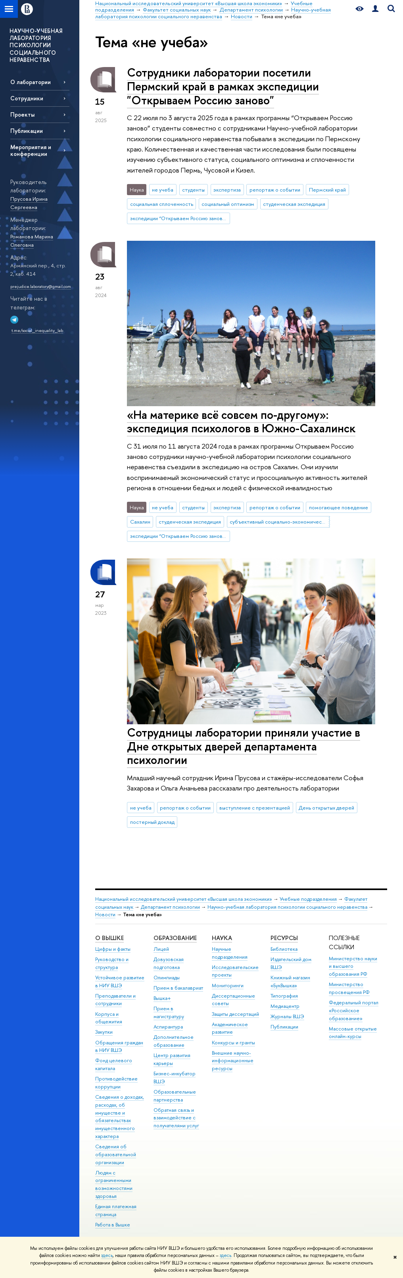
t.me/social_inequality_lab (37, 330)
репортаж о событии (274, 189)
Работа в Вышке (112, 1224)
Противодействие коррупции (116, 1082)
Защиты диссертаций (235, 1014)
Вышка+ (162, 998)
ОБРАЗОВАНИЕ (175, 938)
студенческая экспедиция (294, 203)
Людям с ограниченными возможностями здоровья (113, 1184)
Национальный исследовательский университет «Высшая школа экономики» (183, 899)
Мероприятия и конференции (30, 150)
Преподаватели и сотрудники (115, 999)
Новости (105, 914)
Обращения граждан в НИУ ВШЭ (119, 1046)
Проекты (22, 114)
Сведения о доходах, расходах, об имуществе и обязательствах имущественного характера (119, 1117)
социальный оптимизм (228, 203)
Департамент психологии (170, 907)
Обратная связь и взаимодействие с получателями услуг (176, 1118)
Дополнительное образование (174, 1041)
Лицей (161, 949)
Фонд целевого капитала (113, 1064)
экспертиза (227, 189)
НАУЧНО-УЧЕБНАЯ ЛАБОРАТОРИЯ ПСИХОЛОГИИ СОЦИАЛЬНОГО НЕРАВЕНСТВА (36, 45)
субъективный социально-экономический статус (280, 521)
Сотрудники (26, 98)
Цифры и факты (112, 949)
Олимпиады (167, 977)
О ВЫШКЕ (109, 938)
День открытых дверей (326, 807)
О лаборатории (30, 82)
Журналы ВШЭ (287, 1016)
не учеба (162, 189)
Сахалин (140, 521)
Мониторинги (228, 985)
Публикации (26, 130)
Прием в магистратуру (169, 1012)
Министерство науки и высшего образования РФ (353, 966)
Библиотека (284, 949)
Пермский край (327, 189)
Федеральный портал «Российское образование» (353, 1010)
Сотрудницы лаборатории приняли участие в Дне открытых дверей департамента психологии (243, 746)
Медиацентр (285, 1006)
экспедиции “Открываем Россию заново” (179, 218)
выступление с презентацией (254, 807)
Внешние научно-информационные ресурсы (232, 1061)
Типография (284, 995)
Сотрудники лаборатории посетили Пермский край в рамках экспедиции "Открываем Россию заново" (223, 86)
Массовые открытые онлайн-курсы (353, 1032)
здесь (107, 1255)
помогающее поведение (338, 507)
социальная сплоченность (161, 203)
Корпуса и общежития (108, 1018)
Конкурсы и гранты (233, 1042)
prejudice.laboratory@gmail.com (40, 286)
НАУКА (222, 938)
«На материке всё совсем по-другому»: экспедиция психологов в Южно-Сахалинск (241, 421)
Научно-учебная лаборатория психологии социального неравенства (287, 907)
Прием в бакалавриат (178, 987)
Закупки (104, 1032)
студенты (193, 189)
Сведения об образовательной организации (115, 1154)
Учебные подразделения (308, 899)
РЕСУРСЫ (284, 938)
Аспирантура (168, 1026)
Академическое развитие (230, 1028)
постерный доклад (152, 821)
